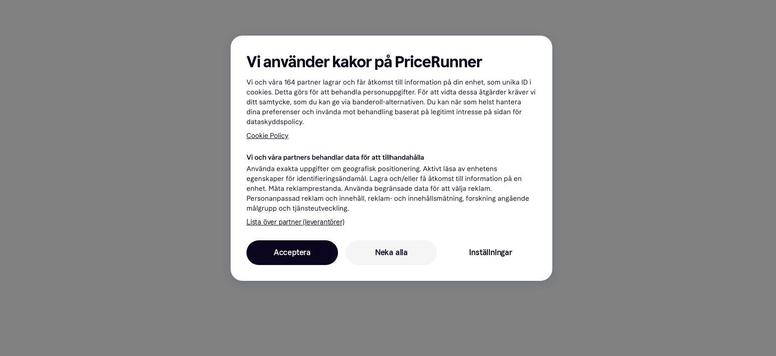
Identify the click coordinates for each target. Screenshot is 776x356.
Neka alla (391, 252)
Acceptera (292, 252)
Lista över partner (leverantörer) (295, 222)
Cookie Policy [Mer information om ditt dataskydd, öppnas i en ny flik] (267, 136)
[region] (391, 158)
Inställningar (490, 252)
